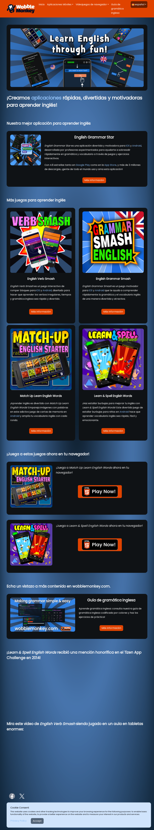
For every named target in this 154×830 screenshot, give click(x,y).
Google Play (83, 165)
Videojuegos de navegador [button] (91, 4)
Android (136, 145)
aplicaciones (46, 97)
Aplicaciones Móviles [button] (59, 4)
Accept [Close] (37, 821)
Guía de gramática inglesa (117, 9)
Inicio (42, 4)
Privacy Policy (18, 820)
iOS (128, 145)
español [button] (138, 4)
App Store (110, 165)
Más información (94, 180)
